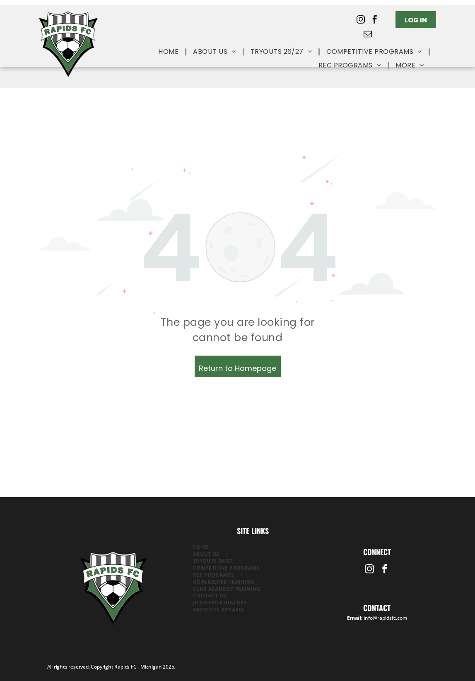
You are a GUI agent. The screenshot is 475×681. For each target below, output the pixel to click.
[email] (368, 35)
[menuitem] (169, 52)
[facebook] (375, 20)
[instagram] (360, 20)
